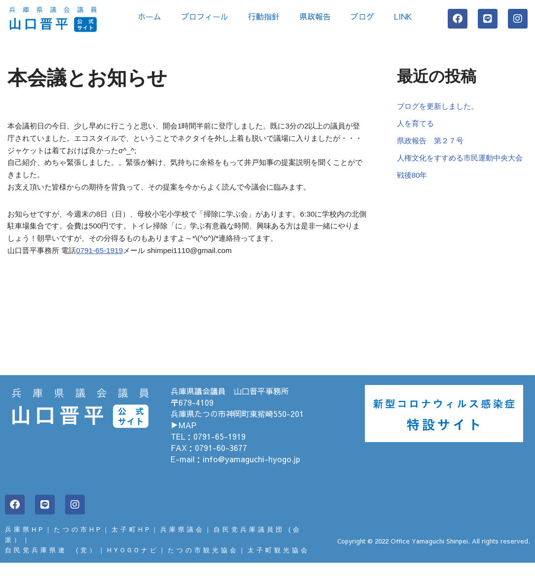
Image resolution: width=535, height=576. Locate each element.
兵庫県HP (25, 541)
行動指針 (264, 16)
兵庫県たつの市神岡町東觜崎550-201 (237, 425)
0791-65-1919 (105, 262)
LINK (405, 16)
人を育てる (416, 126)
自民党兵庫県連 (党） (51, 563)
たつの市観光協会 (203, 563)
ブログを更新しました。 (440, 107)
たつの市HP (78, 541)
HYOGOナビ (133, 563)
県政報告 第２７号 (432, 144)
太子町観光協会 (279, 563)
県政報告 (315, 16)
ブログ (362, 16)
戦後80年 (413, 194)
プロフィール (204, 16)
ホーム (149, 16)
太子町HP (131, 541)
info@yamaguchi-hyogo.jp (251, 470)
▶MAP (183, 436)
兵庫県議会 (182, 541)
